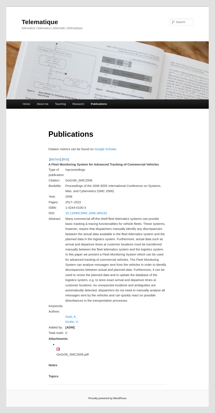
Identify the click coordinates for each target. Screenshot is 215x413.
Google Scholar (105, 149)
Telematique (40, 21)
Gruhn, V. (72, 321)
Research (78, 104)
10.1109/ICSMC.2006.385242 (86, 213)
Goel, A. (70, 316)
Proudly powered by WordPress (107, 398)
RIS (65, 159)
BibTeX (55, 159)
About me (43, 104)
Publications (99, 104)
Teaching (60, 104)
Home (26, 104)
